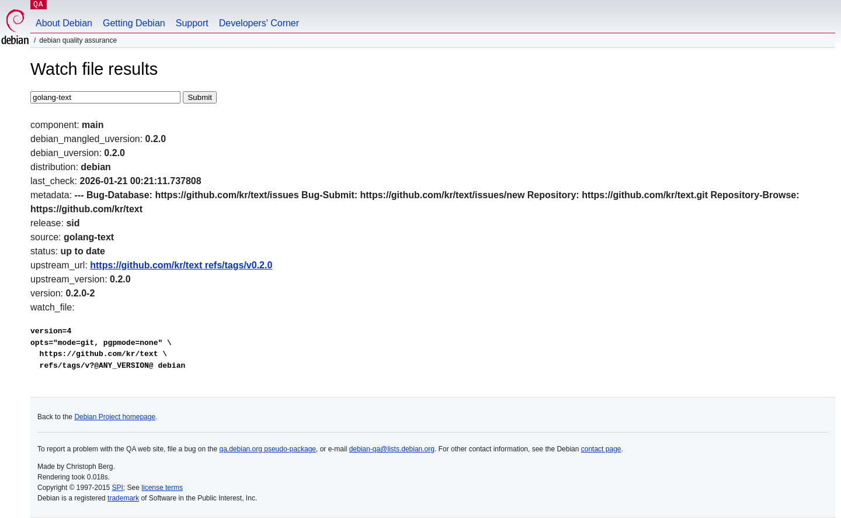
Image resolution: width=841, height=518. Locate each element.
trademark (123, 498)
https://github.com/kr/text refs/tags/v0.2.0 (181, 265)
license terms (162, 488)
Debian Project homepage (114, 417)
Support (192, 23)
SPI (117, 488)
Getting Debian (134, 23)
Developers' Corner (259, 23)
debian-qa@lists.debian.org (392, 449)
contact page (601, 449)
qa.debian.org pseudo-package (268, 449)
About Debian (64, 23)
